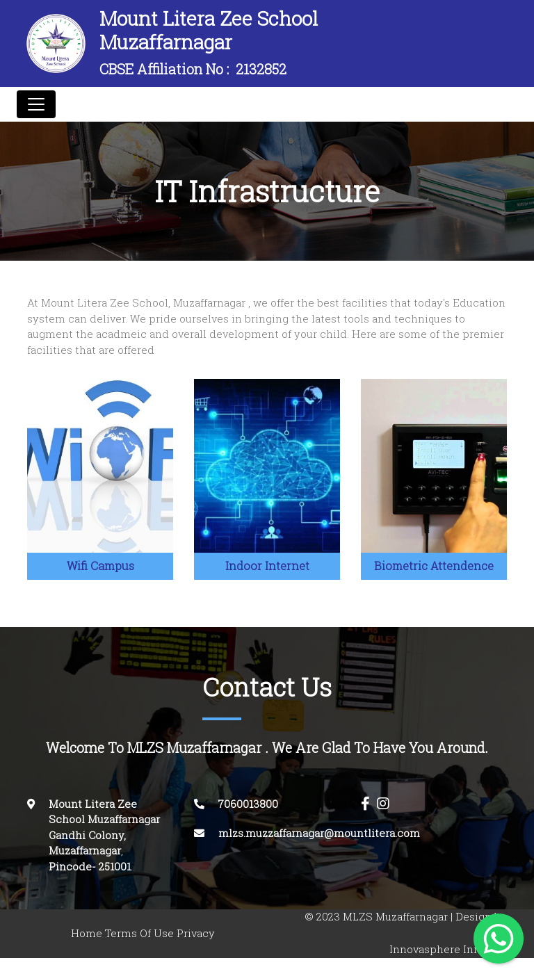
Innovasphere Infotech (448, 949)
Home (86, 933)
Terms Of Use (139, 933)
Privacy (196, 933)
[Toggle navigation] (36, 104)
